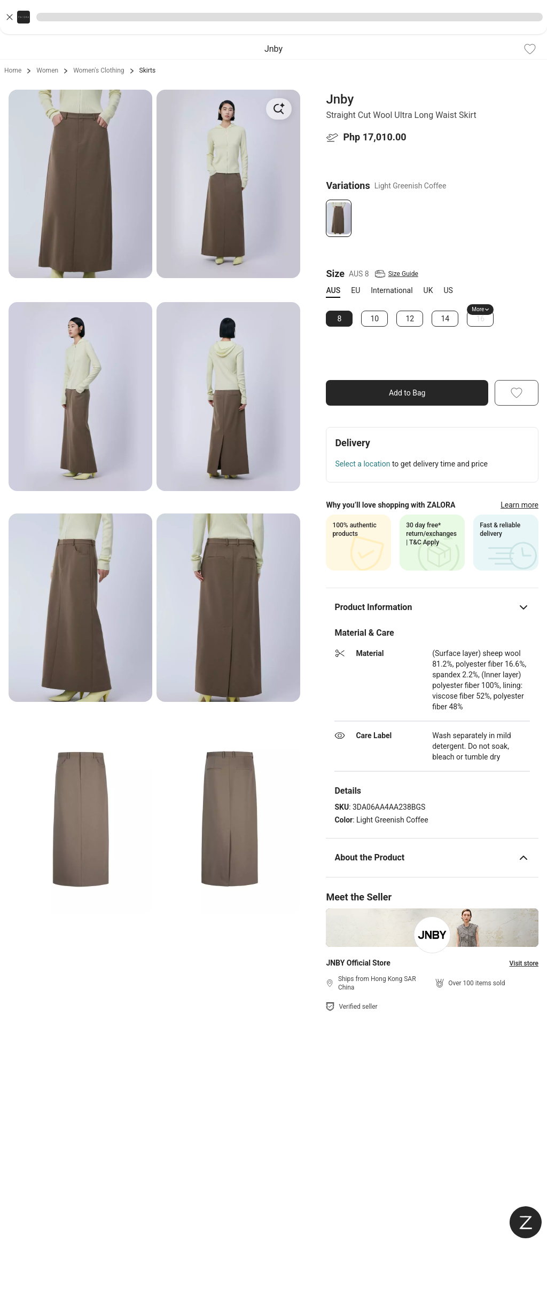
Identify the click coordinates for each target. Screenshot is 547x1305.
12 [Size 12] (410, 318)
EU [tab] (355, 290)
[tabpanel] (432, 319)
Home (12, 70)
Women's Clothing (98, 70)
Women (47, 70)
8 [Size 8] (339, 318)
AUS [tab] (333, 290)
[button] (273, 17)
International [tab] (391, 290)
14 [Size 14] (445, 318)
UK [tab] (428, 290)
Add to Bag (407, 393)
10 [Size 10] (375, 318)
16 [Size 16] (480, 318)
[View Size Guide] (395, 273)
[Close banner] (9, 17)
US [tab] (447, 290)
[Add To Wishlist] (529, 49)
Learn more (519, 505)
